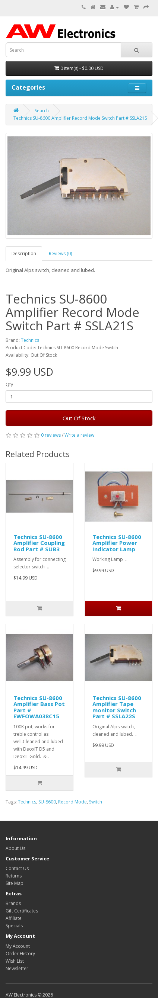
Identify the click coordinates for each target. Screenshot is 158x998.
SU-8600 (47, 802)
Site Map (14, 883)
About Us (15, 848)
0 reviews (51, 435)
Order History (20, 953)
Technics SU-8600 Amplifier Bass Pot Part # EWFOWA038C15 (39, 707)
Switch (95, 802)
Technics (30, 340)
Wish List (15, 961)
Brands (13, 903)
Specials (14, 925)
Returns (14, 876)
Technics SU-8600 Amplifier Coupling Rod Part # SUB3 (39, 543)
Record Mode (72, 802)
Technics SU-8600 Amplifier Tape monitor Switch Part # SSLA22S (116, 707)
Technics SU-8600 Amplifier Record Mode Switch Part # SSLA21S (80, 118)
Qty (9, 384)
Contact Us (17, 868)
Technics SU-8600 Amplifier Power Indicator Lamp (116, 543)
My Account (18, 946)
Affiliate (14, 918)
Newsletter (17, 968)
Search (42, 110)
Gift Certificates (22, 911)
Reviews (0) (60, 253)
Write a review (79, 435)
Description (24, 253)
